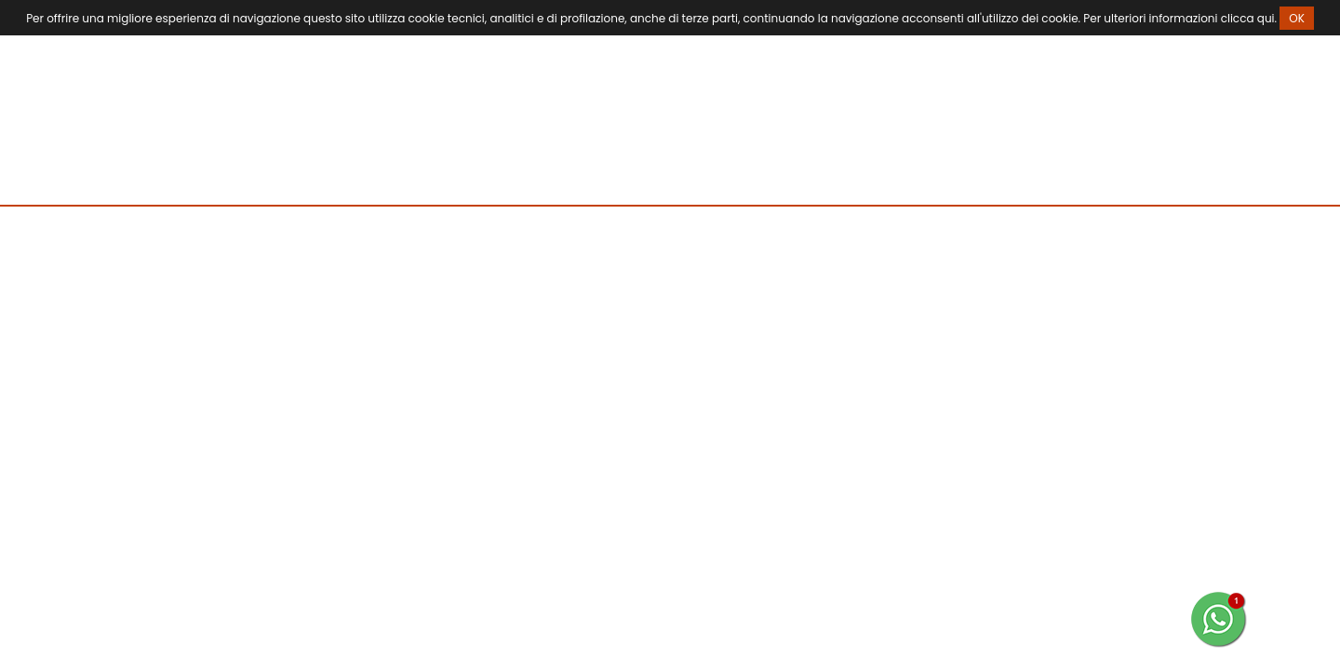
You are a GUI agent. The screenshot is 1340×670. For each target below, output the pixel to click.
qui (1266, 18)
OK (1297, 18)
